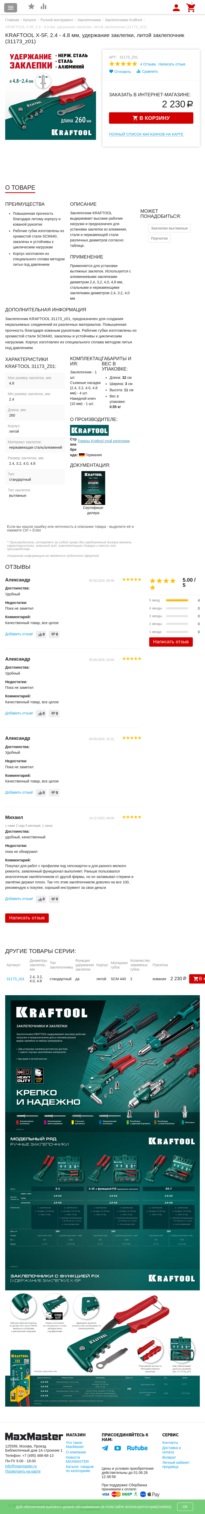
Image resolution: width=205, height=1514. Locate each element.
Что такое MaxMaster (75, 1445)
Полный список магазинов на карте (146, 134)
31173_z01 (15, 979)
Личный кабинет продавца (175, 1464)
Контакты (170, 1443)
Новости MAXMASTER (77, 1459)
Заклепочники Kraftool (123, 20)
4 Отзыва (148, 64)
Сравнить (147, 71)
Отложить (120, 71)
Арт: (113, 57)
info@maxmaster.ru (21, 1466)
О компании (76, 1452)
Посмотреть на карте (22, 1471)
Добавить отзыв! (19, 634)
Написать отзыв (172, 64)
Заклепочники (89, 20)
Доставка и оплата (171, 1450)
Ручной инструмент (56, 20)
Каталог (29, 20)
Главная (12, 20)
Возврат (169, 1457)
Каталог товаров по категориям (80, 1469)
